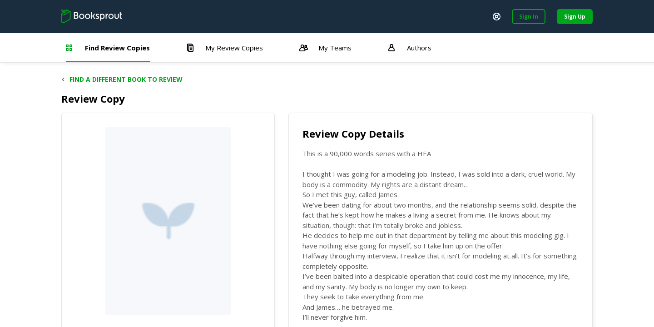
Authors (409, 47)
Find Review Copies (108, 47)
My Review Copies (224, 47)
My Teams (325, 47)
